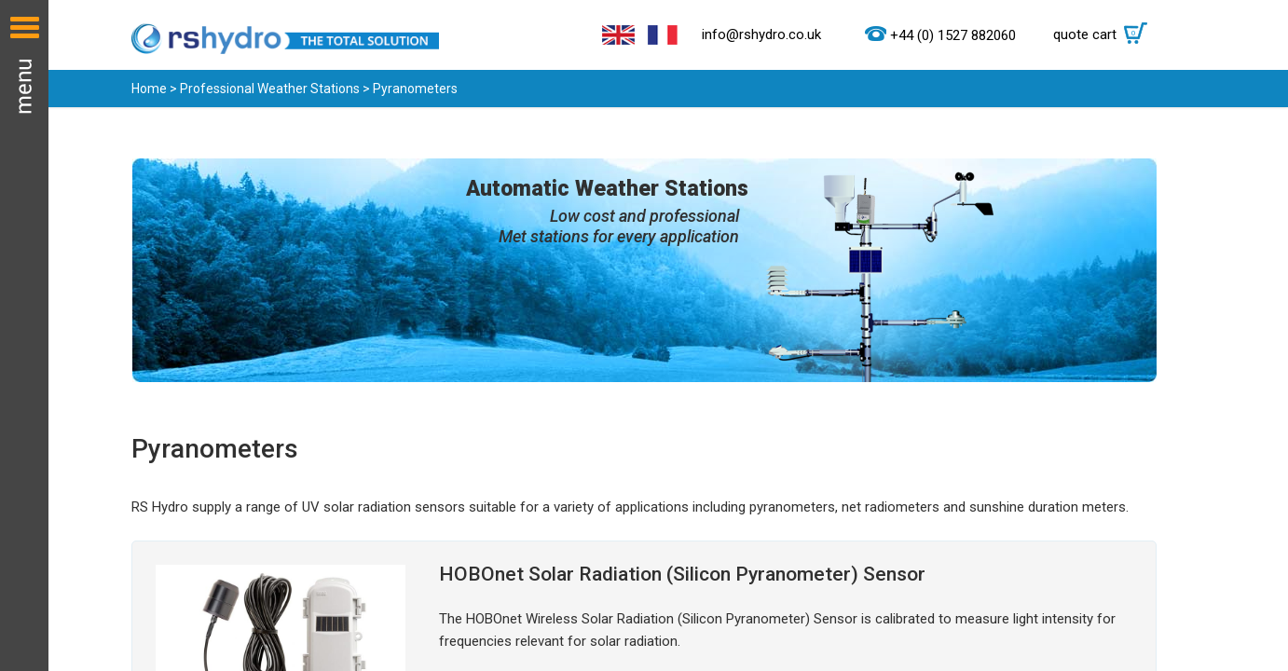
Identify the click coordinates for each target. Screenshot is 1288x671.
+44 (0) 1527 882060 (953, 35)
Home (149, 88)
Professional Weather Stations (270, 88)
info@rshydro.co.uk (761, 34)
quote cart (1105, 34)
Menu (24, 335)
